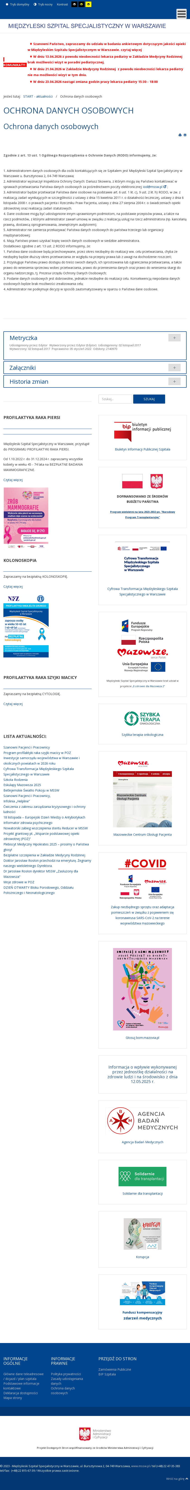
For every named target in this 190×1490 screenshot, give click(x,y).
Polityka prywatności (66, 1374)
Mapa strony (12, 1398)
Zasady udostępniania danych (67, 1381)
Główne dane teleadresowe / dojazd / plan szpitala (23, 1376)
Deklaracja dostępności (20, 1393)
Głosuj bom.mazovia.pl (142, 1037)
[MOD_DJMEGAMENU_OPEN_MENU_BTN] (181, 14)
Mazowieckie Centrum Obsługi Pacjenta (142, 834)
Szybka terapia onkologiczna (142, 734)
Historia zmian (29, 381)
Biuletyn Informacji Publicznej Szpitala (142, 449)
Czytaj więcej (13, 480)
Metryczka (23, 338)
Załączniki (23, 367)
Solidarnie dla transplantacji (143, 1193)
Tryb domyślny (17, 4)
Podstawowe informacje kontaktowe (21, 1385)
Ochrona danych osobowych (63, 1390)
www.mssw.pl (140, 1466)
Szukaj (149, 399)
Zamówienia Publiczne (114, 1369)
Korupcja (142, 1257)
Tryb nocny (43, 4)
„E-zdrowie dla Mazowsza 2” (148, 686)
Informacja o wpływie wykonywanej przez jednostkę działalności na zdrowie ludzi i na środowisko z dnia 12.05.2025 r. (142, 1074)
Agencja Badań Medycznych (142, 1142)
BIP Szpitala (107, 1374)
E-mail (185, 134)
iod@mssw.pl (152, 187)
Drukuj (180, 134)
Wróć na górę (177, 1478)
